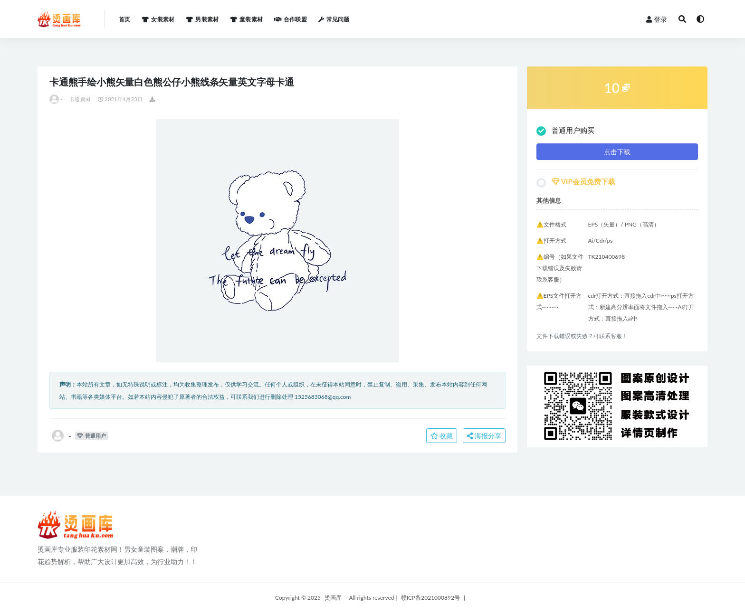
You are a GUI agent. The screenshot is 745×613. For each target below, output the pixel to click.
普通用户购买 (565, 131)
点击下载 (617, 152)
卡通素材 (80, 99)
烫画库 (333, 597)
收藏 (441, 436)
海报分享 (484, 436)
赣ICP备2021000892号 (430, 597)
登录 (656, 19)
